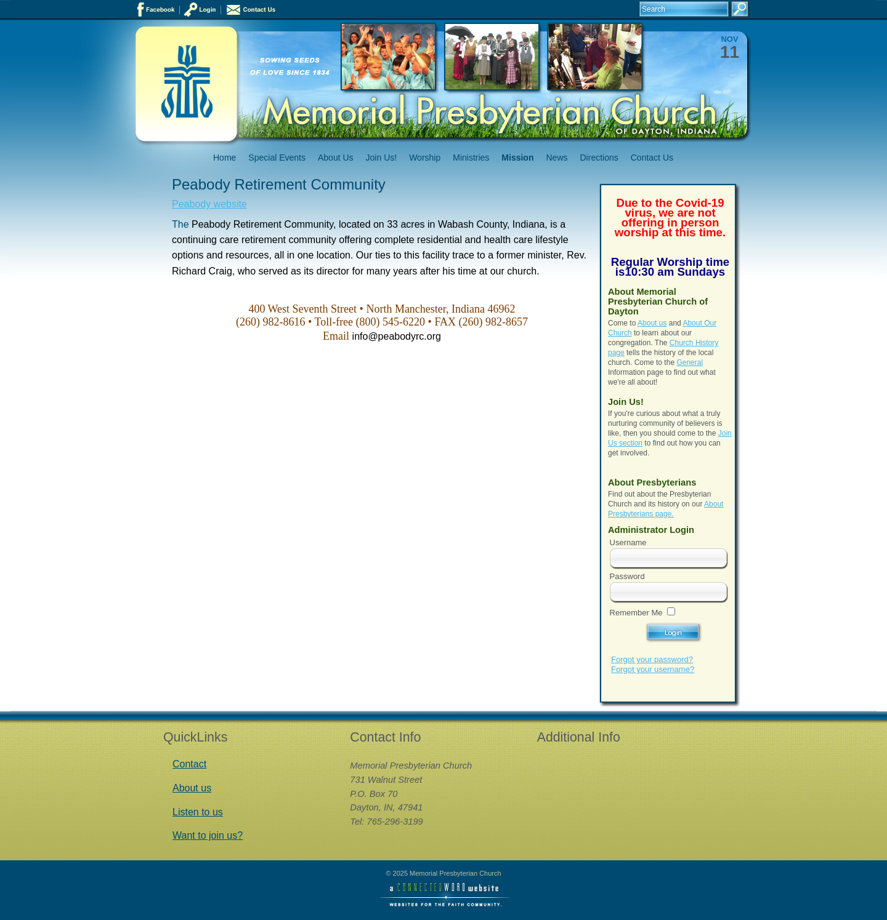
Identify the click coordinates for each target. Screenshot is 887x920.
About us (652, 323)
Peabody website (209, 204)
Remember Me (636, 612)
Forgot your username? (652, 669)
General (689, 362)
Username (628, 542)
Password (627, 576)
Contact (189, 764)
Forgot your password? (652, 659)
